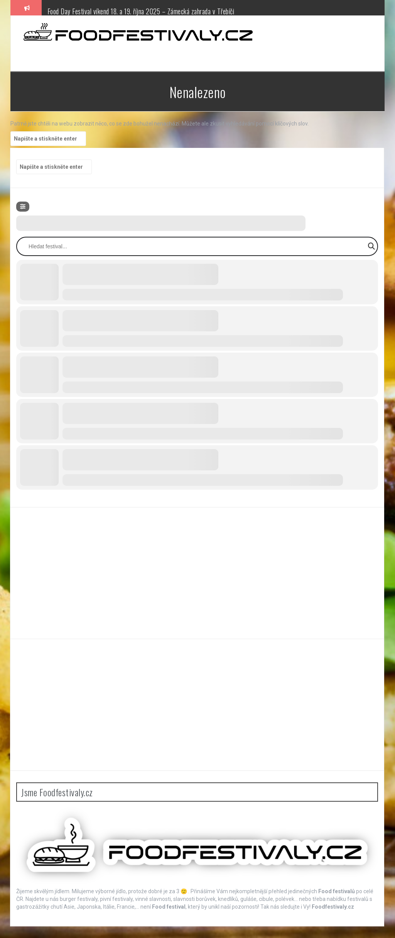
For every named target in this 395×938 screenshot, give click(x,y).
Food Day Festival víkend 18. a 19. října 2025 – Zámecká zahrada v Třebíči (141, 11)
